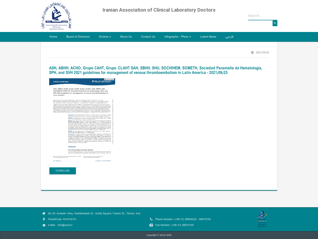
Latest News (208, 36)
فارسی (229, 36)
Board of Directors (78, 36)
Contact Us (148, 36)
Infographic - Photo (178, 38)
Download (63, 170)
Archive (105, 38)
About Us (126, 36)
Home (53, 36)
